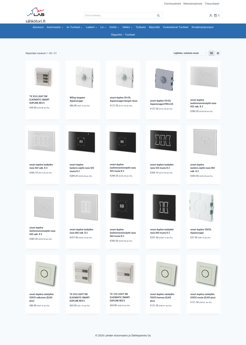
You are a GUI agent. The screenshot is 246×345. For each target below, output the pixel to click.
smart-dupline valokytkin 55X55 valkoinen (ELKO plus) (41, 297)
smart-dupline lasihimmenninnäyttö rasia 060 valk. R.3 (42, 230)
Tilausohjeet (212, 3)
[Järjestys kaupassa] (190, 53)
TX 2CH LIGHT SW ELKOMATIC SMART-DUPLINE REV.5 (80, 297)
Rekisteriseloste (192, 3)
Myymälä (154, 27)
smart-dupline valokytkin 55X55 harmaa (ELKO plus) (162, 297)
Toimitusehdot (172, 3)
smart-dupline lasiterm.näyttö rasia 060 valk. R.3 (202, 167)
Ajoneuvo (38, 27)
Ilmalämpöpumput (203, 27)
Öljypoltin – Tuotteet (123, 34)
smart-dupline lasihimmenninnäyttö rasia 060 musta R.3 (123, 232)
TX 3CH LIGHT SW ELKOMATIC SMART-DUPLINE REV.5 (39, 99)
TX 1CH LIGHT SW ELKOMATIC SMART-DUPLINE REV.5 (120, 297)
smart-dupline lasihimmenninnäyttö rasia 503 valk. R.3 (203, 103)
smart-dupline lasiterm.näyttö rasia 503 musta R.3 (82, 167)
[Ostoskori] (217, 15)
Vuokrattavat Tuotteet (175, 27)
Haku (159, 15)
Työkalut (141, 27)
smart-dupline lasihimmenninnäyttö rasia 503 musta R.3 (123, 167)
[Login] (210, 15)
